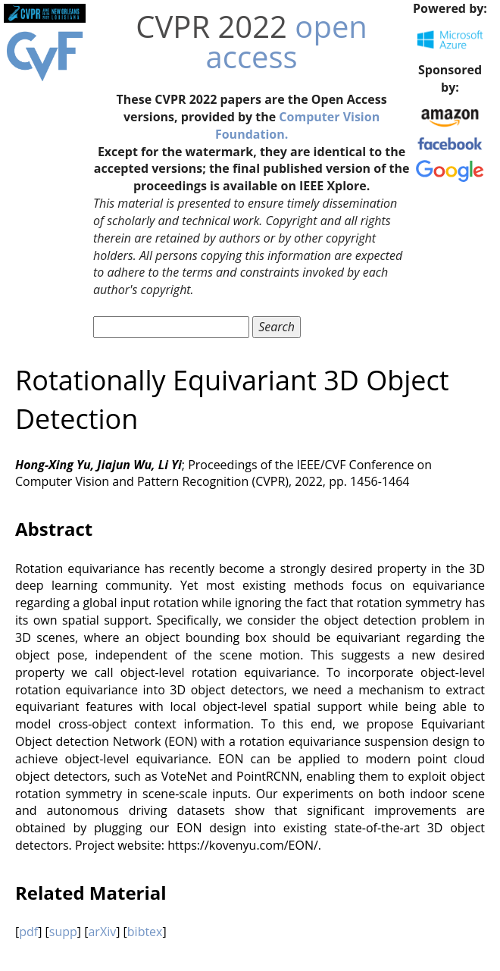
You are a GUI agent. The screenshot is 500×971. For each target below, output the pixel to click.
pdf (28, 931)
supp (63, 931)
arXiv (102, 931)
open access (286, 41)
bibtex (145, 931)
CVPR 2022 (211, 26)
